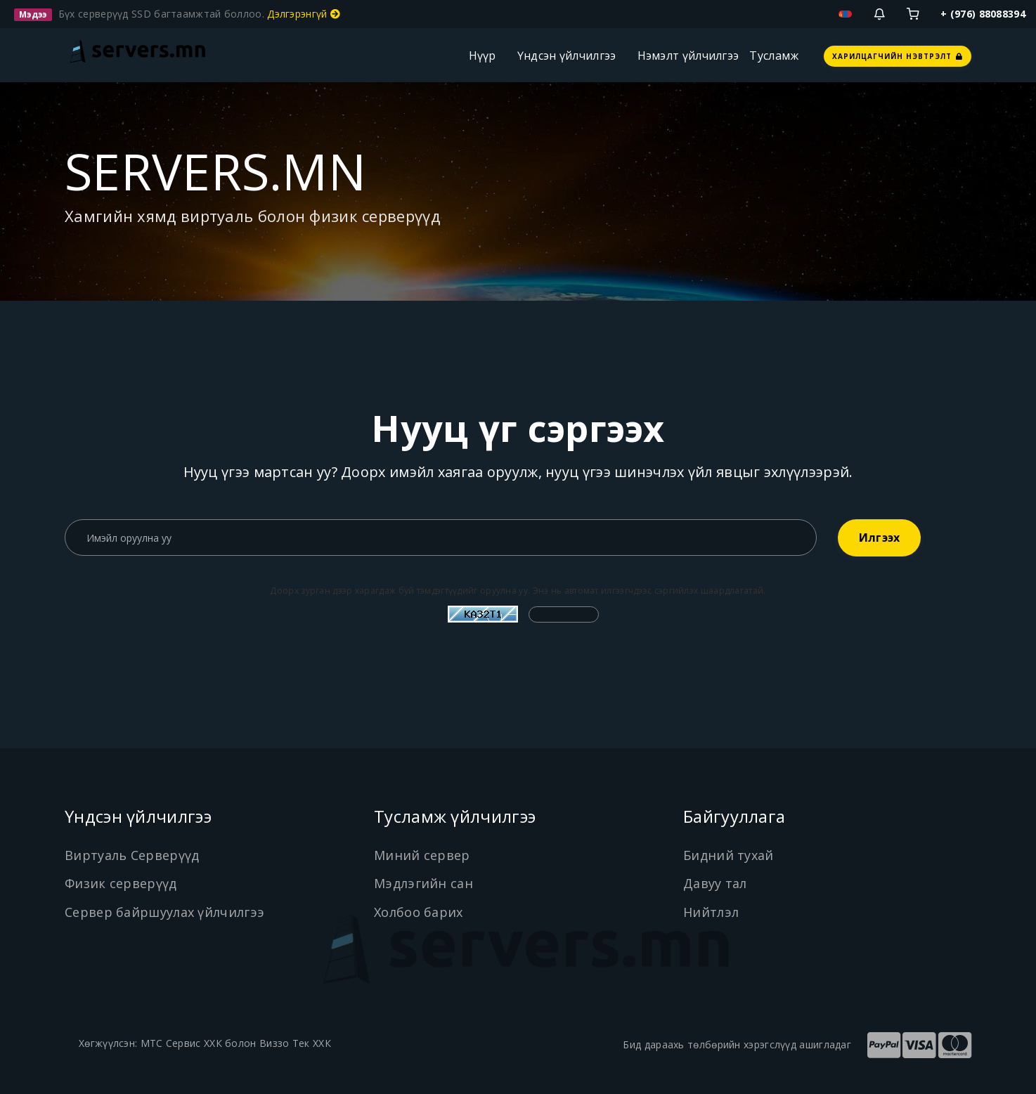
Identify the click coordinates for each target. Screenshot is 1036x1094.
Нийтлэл (711, 912)
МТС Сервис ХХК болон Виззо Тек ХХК (236, 1043)
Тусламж (773, 55)
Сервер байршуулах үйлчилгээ (164, 912)
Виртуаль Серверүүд (132, 855)
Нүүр (482, 55)
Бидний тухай (728, 855)
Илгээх (879, 537)
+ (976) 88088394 (982, 13)
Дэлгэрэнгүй (303, 13)
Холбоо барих (418, 912)
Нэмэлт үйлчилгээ (688, 55)
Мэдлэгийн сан (423, 883)
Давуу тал (715, 883)
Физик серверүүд (121, 883)
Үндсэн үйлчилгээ (566, 55)
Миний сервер (422, 855)
